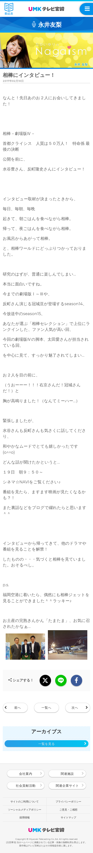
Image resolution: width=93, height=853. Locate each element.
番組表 (8, 9)
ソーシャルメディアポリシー (24, 809)
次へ (75, 707)
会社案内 (25, 774)
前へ (17, 707)
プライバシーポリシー (68, 801)
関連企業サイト (67, 785)
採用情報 (24, 817)
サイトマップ (68, 817)
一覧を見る (46, 744)
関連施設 (67, 774)
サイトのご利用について (24, 801)
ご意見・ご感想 (68, 809)
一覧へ (46, 707)
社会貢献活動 (26, 785)
